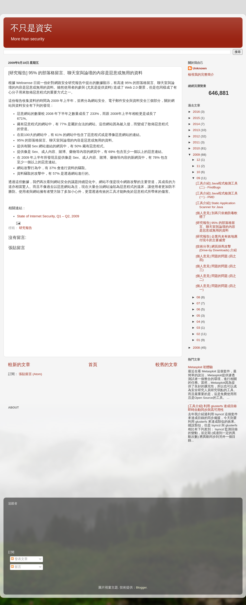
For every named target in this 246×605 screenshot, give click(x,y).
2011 (197, 142)
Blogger (141, 587)
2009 (197, 154)
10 (199, 172)
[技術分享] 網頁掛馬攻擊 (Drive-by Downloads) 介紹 (216, 248)
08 (199, 297)
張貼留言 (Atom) (30, 374)
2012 (197, 136)
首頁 (92, 364)
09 (199, 178)
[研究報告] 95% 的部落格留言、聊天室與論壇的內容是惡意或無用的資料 (215, 226)
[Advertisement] (62, 390)
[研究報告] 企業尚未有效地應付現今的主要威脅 (216, 238)
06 (199, 309)
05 (199, 315)
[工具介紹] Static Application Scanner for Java (215, 205)
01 (199, 340)
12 (199, 159)
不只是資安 (31, 28)
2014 (197, 124)
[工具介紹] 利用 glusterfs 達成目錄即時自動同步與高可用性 (212, 408)
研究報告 (25, 228)
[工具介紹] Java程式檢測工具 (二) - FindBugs (217, 185)
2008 (197, 347)
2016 (197, 111)
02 (199, 334)
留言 (16, 567)
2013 (197, 130)
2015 (197, 118)
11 (199, 166)
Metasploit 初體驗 (200, 367)
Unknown (200, 68)
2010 (197, 148)
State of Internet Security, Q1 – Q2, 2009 (48, 216)
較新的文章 (19, 364)
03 (199, 327)
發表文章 (19, 559)
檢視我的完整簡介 (201, 74)
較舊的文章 (166, 364)
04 (199, 321)
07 (199, 303)
